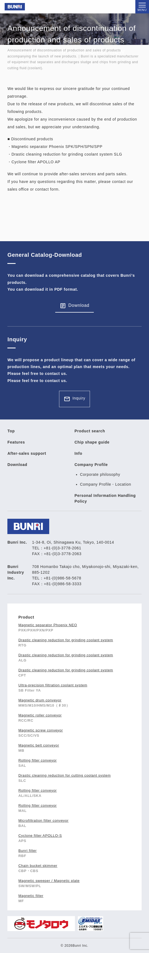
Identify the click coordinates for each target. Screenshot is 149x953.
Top (11, 431)
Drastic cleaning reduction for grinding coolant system (65, 640)
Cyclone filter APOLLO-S (40, 835)
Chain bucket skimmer (37, 866)
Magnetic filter (30, 896)
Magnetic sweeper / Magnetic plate (49, 881)
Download (78, 305)
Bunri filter (27, 851)
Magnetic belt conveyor (38, 745)
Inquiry (78, 398)
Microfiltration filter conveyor (43, 820)
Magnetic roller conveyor (40, 715)
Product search (90, 431)
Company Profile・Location (105, 484)
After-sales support (26, 453)
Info (78, 453)
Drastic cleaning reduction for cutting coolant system (64, 775)
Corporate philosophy (100, 474)
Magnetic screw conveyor (40, 730)
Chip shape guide (92, 442)
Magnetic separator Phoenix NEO (47, 625)
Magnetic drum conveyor (40, 700)
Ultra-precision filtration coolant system (52, 685)
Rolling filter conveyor (37, 760)
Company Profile (91, 464)
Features (16, 442)
